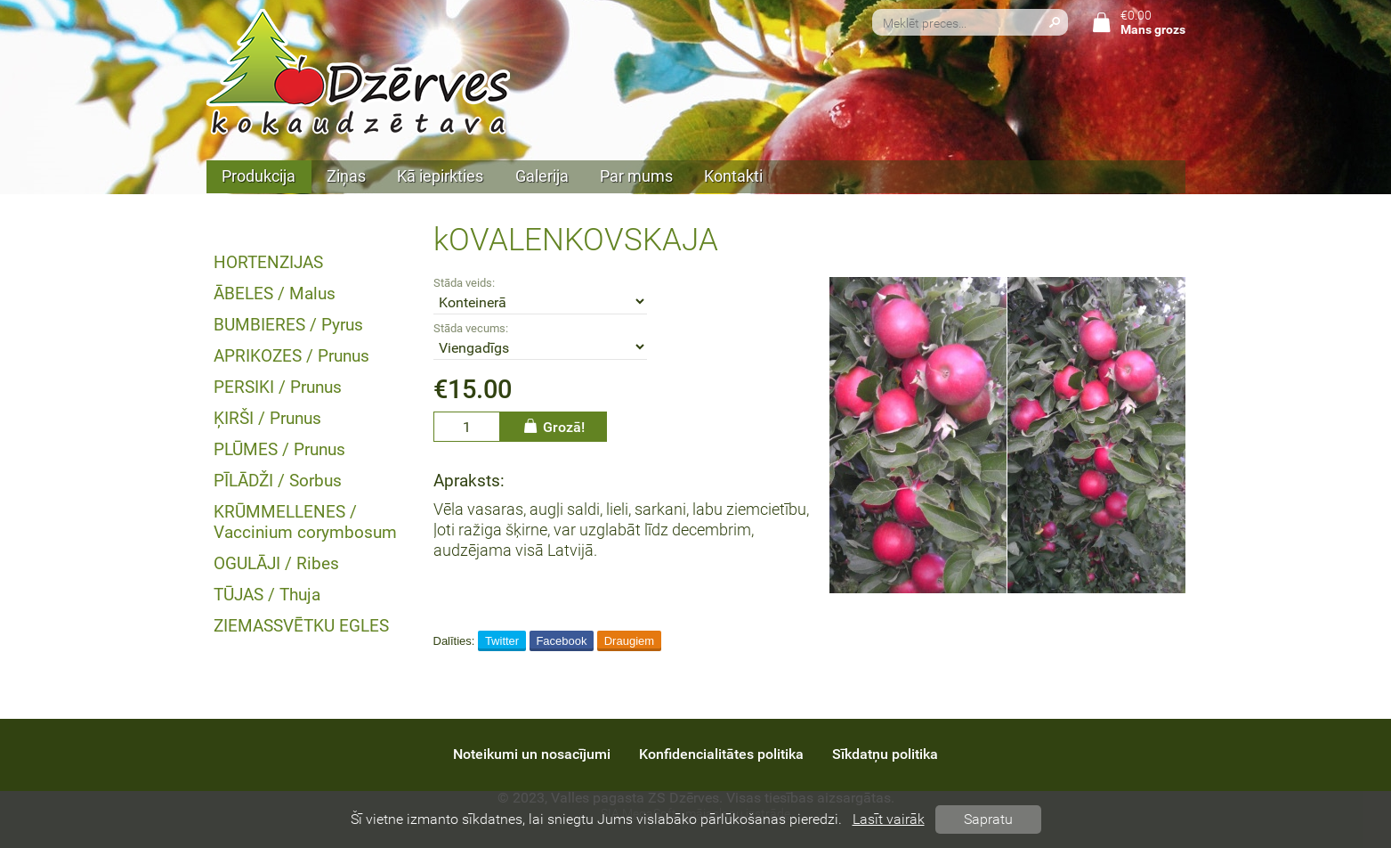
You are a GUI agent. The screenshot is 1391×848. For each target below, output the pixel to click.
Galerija (542, 176)
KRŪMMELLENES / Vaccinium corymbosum (305, 521)
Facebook (561, 641)
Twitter (502, 641)
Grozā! (553, 426)
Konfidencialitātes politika (721, 754)
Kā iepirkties (440, 176)
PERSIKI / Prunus (278, 387)
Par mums (636, 176)
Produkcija (258, 176)
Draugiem (629, 641)
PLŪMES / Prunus (279, 449)
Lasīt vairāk (889, 819)
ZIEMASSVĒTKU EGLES (301, 626)
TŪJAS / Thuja (267, 594)
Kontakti (733, 176)
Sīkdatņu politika (885, 754)
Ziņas (346, 176)
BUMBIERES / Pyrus (288, 324)
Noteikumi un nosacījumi (532, 754)
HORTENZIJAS (268, 262)
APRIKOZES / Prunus (291, 356)
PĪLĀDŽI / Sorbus (278, 480)
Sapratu (988, 819)
